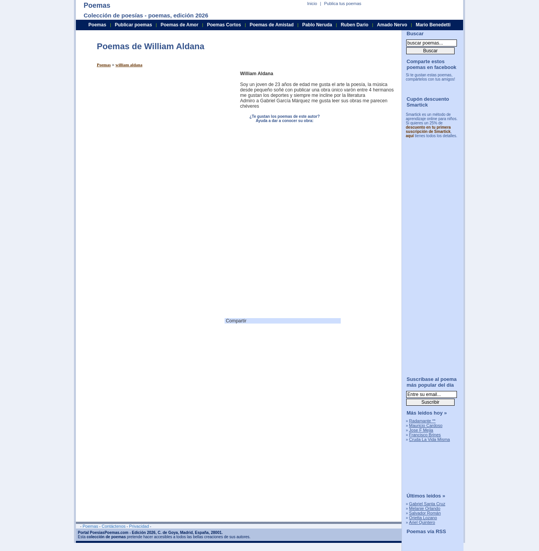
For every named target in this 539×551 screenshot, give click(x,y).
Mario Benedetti (433, 25)
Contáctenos (113, 526)
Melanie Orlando (424, 508)
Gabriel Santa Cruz (427, 503)
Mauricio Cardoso (425, 425)
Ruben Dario (354, 25)
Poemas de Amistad (272, 25)
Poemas (104, 64)
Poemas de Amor (180, 25)
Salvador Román (425, 513)
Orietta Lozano (423, 517)
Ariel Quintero (422, 522)
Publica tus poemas (342, 3)
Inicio (312, 3)
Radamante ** (422, 420)
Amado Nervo (392, 25)
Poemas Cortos (224, 25)
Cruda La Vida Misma (429, 439)
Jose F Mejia (421, 430)
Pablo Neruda (317, 25)
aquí (410, 136)
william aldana (128, 64)
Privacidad (139, 526)
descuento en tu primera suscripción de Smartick (428, 129)
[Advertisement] (162, 125)
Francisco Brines (425, 434)
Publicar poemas (133, 25)
